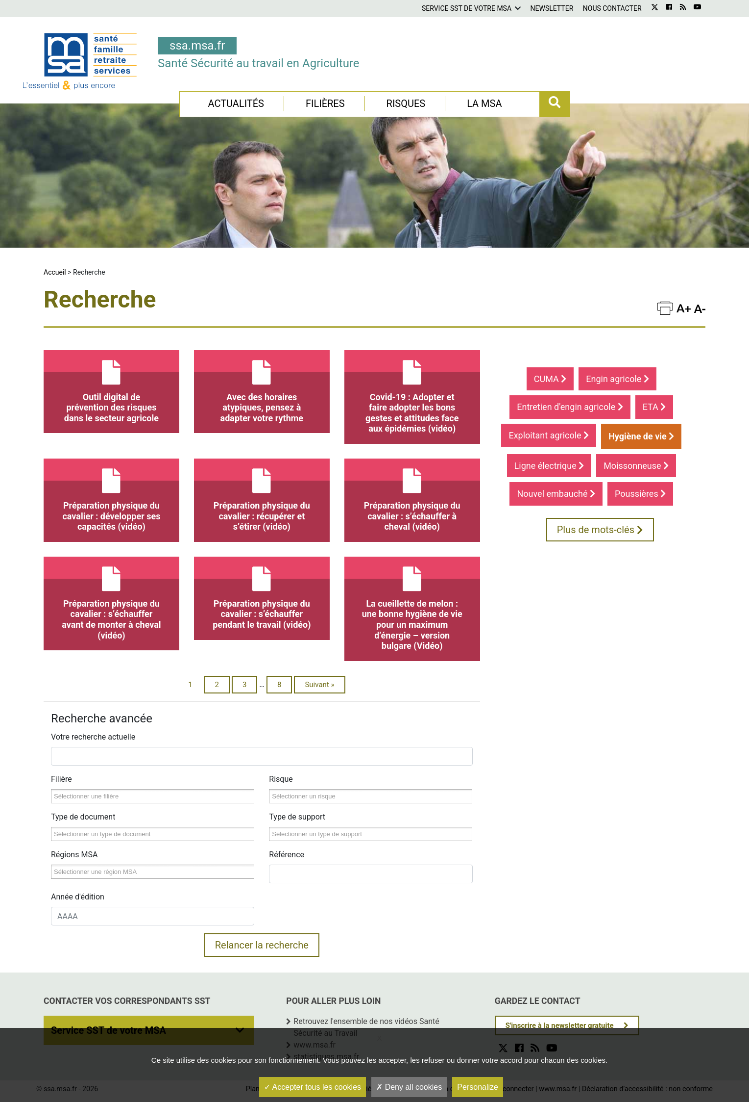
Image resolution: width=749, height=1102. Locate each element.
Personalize (477, 1087)
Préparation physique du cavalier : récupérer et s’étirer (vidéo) (262, 495)
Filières (325, 103)
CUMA (550, 379)
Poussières (640, 493)
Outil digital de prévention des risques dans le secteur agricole (111, 386)
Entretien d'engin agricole (570, 407)
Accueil (55, 272)
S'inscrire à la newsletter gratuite (560, 1025)
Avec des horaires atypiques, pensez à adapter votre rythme (262, 386)
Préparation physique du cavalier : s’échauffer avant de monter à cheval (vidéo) (111, 599)
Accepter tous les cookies (312, 1087)
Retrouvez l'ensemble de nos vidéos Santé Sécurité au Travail (366, 1027)
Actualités (236, 103)
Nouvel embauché (556, 493)
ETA (654, 407)
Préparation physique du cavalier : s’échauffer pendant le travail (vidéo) (262, 593)
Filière (61, 779)
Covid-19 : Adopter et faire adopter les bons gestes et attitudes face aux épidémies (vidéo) (412, 392)
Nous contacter (612, 8)
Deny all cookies (409, 1087)
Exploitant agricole (548, 435)
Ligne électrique (549, 466)
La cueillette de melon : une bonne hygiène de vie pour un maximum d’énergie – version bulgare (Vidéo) (412, 604)
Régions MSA (74, 854)
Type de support (297, 816)
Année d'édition (77, 896)
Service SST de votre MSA (466, 8)
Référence (286, 854)
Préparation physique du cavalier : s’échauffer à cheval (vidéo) (412, 495)
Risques (406, 103)
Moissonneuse (636, 466)
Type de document (83, 816)
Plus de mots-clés (600, 530)
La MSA (484, 103)
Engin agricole (617, 379)
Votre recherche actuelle (93, 737)
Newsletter (552, 8)
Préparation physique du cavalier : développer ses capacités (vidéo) (111, 495)
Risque (280, 779)
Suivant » (319, 684)
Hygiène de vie (641, 436)
